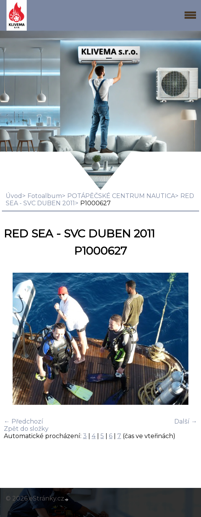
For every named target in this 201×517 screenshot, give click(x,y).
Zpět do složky (26, 428)
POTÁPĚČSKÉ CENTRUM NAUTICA (121, 196)
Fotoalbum (45, 196)
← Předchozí (23, 421)
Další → (185, 421)
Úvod (14, 196)
